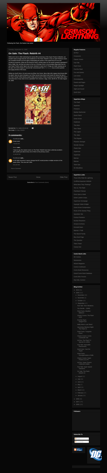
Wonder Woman (79, 145)
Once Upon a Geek (80, 194)
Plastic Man (77, 148)
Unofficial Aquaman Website (82, 181)
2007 (77, 402)
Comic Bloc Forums (80, 276)
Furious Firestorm (79, 217)
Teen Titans (77, 128)
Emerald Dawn (78, 227)
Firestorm (77, 109)
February (81, 393)
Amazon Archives (79, 224)
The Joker (77, 135)
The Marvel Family (79, 234)
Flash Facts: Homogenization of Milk (85, 354)
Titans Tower (78, 243)
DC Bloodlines (78, 168)
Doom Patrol (78, 115)
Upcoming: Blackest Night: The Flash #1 (85, 328)
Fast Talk (76, 62)
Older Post (63, 177)
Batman (76, 158)
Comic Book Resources (81, 270)
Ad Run (76, 53)
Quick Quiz (77, 92)
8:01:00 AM (16, 165)
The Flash (77, 102)
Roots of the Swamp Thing (82, 211)
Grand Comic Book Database (83, 273)
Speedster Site (78, 214)
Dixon (15, 147)
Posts (77, 438)
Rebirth (22, 130)
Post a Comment (16, 168)
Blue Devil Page (79, 237)
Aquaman (77, 105)
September (81, 303)
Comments (79, 442)
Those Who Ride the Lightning (83, 178)
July (79, 379)
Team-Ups (77, 164)
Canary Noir (77, 247)
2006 (77, 404)
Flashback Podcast (80, 191)
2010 (77, 290)
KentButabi (16, 138)
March (80, 390)
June (79, 382)
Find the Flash (78, 69)
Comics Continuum (80, 267)
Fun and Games (79, 72)
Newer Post (13, 177)
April (79, 387)
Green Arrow (78, 118)
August (80, 376)
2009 (77, 292)
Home (38, 177)
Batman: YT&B (78, 230)
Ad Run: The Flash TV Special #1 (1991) (84, 341)
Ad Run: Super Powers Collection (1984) (84, 363)
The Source (48, 68)
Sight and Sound (79, 89)
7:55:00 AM (16, 143)
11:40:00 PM (16, 154)
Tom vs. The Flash (79, 188)
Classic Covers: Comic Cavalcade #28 (84, 336)
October (80, 300)
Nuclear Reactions (79, 220)
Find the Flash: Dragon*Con (82, 321)
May (79, 384)
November (81, 298)
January (80, 395)
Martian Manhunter (80, 112)
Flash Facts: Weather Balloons (84, 312)
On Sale (17, 130)
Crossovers (77, 56)
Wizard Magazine (79, 263)
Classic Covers (78, 59)
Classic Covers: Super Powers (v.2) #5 (84, 359)
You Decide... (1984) (83, 308)
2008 (77, 399)
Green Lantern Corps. (80, 197)
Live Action (77, 76)
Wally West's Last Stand (84, 324)
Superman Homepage (81, 201)
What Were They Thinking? (82, 184)
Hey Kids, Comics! (79, 280)
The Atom (77, 125)
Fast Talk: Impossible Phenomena (83, 345)
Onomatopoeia (78, 79)
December (81, 295)
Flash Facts (77, 66)
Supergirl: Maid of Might (81, 204)
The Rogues (77, 138)
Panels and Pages (79, 82)
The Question (78, 240)
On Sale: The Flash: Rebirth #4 (83, 372)
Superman (77, 151)
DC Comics (77, 257)
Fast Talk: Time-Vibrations (85, 305)
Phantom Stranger (79, 141)
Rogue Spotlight (79, 85)
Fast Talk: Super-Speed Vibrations (84, 367)
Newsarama (77, 260)
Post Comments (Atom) (42, 182)
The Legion (77, 132)
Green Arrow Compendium (82, 207)
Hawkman (77, 122)
